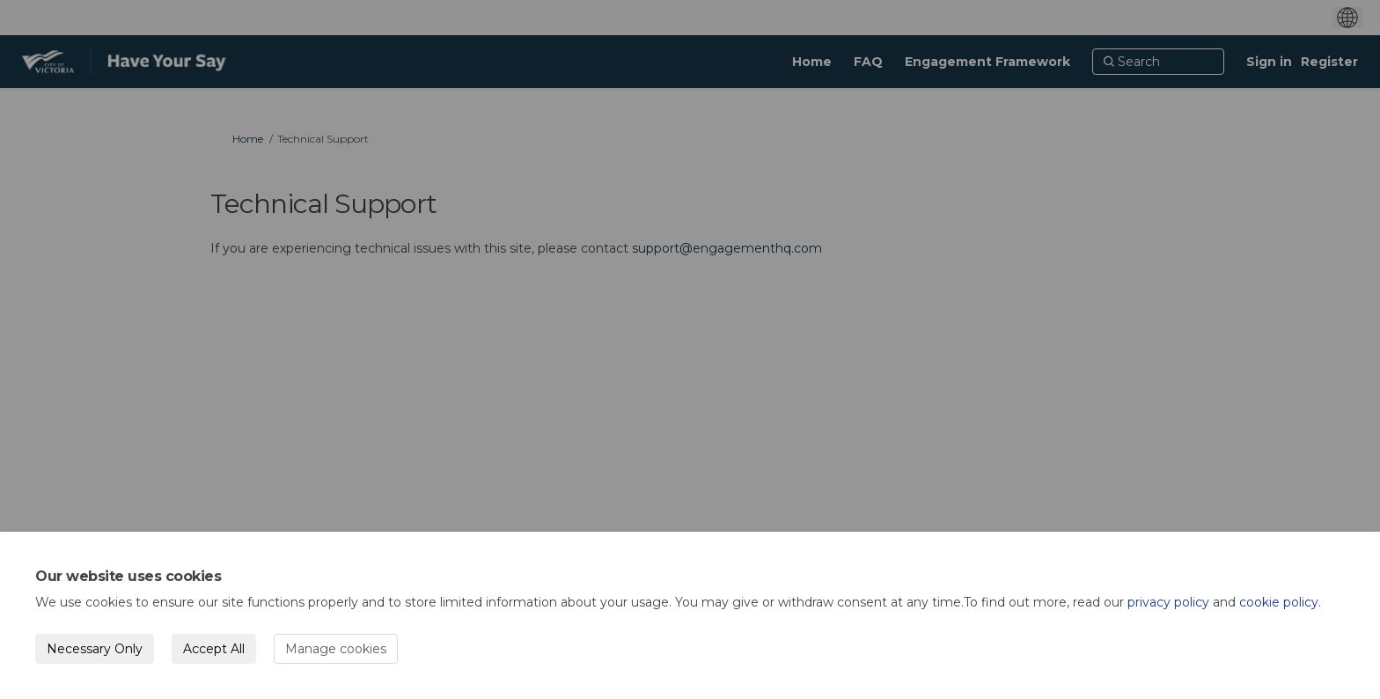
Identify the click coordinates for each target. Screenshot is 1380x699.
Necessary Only (95, 649)
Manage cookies (335, 649)
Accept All (214, 649)
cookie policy (1278, 602)
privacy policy (1168, 602)
